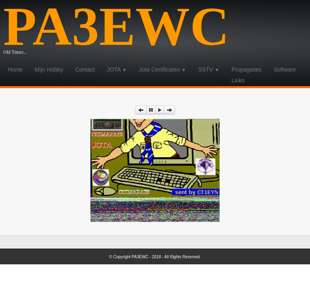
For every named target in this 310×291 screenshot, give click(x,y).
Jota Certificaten (162, 69)
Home (15, 69)
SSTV (208, 69)
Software (285, 69)
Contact (84, 69)
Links (238, 80)
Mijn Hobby (49, 69)
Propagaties (246, 69)
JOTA (117, 69)
